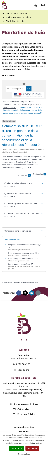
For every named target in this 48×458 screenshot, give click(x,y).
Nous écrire (21, 369)
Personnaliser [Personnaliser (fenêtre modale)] (24, 454)
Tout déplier (39, 174)
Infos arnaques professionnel (23, 258)
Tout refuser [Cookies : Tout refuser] (32, 448)
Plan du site (24, 431)
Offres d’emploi (26, 409)
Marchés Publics (26, 414)
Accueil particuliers (11, 102)
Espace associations (26, 404)
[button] (23, 185)
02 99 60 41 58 (21, 364)
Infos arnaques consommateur (23, 253)
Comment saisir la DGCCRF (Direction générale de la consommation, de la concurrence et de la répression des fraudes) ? (22, 110)
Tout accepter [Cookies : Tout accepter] (16, 448)
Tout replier (24, 175)
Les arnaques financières (21, 264)
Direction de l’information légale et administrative (20, 282)
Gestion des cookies (24, 427)
